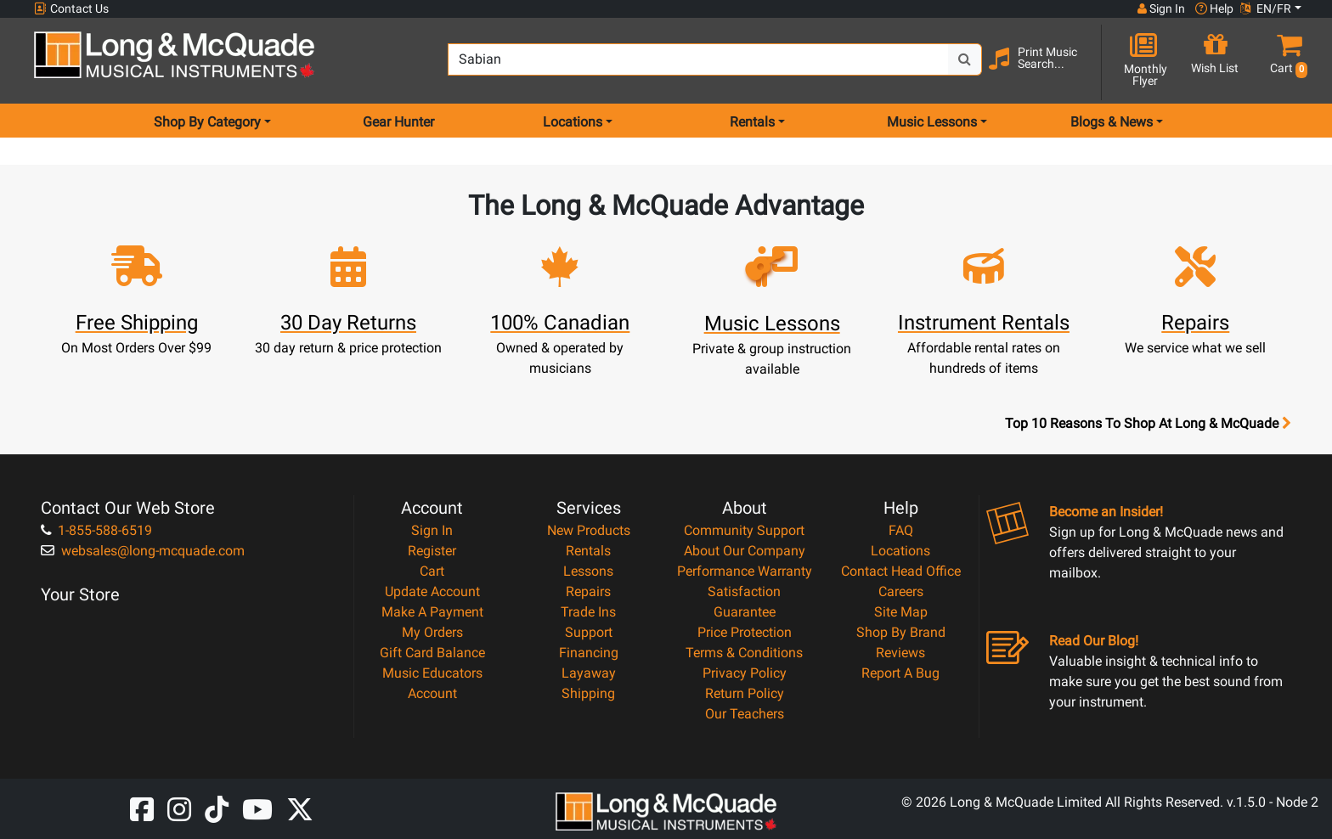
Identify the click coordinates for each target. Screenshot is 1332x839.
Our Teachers (744, 714)
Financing (588, 653)
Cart (432, 571)
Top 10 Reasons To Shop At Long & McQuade (1147, 424)
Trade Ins (588, 612)
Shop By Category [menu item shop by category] (207, 122)
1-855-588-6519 (96, 530)
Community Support (744, 530)
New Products (588, 530)
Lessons (588, 571)
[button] (1285, 61)
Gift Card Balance (432, 653)
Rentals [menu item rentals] (752, 122)
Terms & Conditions (744, 653)
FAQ (901, 530)
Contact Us (71, 9)
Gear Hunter (398, 122)
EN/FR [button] (1265, 8)
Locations (900, 551)
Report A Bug (900, 673)
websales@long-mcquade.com (143, 551)
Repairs (588, 591)
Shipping (588, 693)
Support (588, 632)
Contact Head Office (901, 571)
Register (432, 551)
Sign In (432, 530)
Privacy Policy (745, 673)
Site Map (901, 612)
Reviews (900, 653)
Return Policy (744, 693)
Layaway (589, 673)
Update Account (432, 591)
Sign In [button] (1161, 8)
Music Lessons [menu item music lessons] (932, 122)
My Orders (432, 632)
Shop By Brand (900, 632)
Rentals (588, 551)
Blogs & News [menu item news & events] (1111, 122)
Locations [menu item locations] (572, 122)
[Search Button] (965, 59)
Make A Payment (432, 612)
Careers (900, 591)
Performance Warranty (744, 571)
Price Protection (744, 632)
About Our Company (744, 551)
